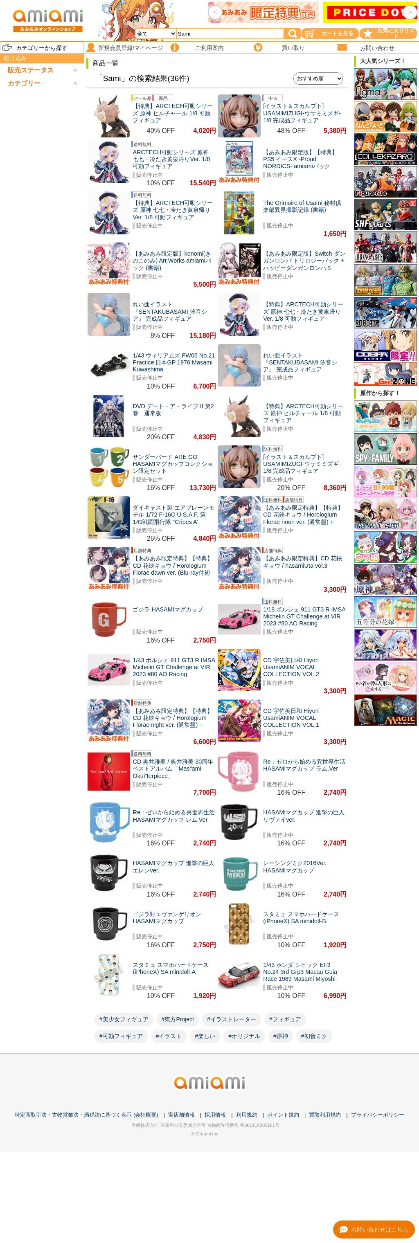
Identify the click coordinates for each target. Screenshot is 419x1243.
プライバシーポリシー (377, 1115)
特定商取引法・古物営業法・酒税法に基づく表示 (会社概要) (86, 1115)
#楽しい (205, 1036)
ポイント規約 (283, 1115)
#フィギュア (285, 1019)
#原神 (280, 1036)
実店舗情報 (181, 1115)
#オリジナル (244, 1036)
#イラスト (169, 1036)
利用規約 (246, 1115)
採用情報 (215, 1115)
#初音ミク (314, 1036)
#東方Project (178, 1019)
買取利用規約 (325, 1115)
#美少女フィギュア (124, 1019)
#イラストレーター (231, 1019)
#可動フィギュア (121, 1036)
